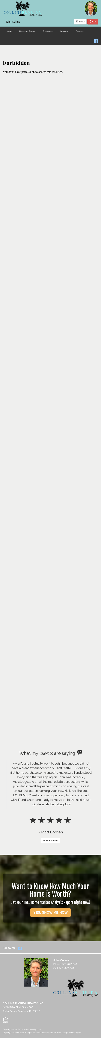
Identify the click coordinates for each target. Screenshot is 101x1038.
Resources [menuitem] (48, 31)
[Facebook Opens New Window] (96, 40)
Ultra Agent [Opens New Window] (76, 1032)
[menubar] (50, 31)
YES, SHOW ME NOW (50, 912)
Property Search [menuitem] (27, 31)
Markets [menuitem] (64, 31)
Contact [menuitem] (79, 31)
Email (80, 21)
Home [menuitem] (9, 31)
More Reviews (50, 840)
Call (92, 21)
